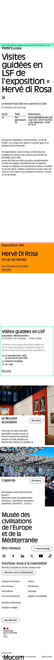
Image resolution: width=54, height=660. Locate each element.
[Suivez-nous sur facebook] (13, 556)
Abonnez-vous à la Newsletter (18, 573)
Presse (31, 581)
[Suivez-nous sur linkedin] (22, 556)
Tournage (32, 591)
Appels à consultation (37, 596)
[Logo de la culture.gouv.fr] (10, 633)
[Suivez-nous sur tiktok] (50, 556)
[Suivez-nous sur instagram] (4, 556)
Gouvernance (8, 586)
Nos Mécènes (10, 620)
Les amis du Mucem (11, 596)
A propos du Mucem (11, 581)
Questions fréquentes (11, 602)
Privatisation (33, 586)
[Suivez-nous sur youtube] (41, 556)
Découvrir (6, 371)
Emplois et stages (10, 607)
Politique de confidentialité (27, 657)
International (7, 591)
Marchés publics (47, 657)
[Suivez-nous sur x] (31, 556)
